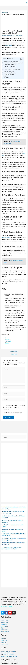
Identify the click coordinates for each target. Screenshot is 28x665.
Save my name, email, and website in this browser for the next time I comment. (14, 407)
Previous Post (14, 351)
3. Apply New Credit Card (10, 64)
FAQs (5, 76)
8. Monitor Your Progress (9, 73)
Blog (14, 35)
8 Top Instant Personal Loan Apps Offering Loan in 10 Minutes (11, 548)
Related (7, 77)
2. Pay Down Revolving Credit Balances (13, 63)
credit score (8, 45)
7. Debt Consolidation (8, 71)
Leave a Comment (7, 35)
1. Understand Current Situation (10, 61)
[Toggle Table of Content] (21, 59)
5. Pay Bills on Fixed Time (10, 68)
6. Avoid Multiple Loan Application (12, 69)
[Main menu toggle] (26, 2)
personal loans (6, 237)
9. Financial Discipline (9, 74)
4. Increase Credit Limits (9, 66)
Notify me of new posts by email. (13, 412)
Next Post (14, 354)
